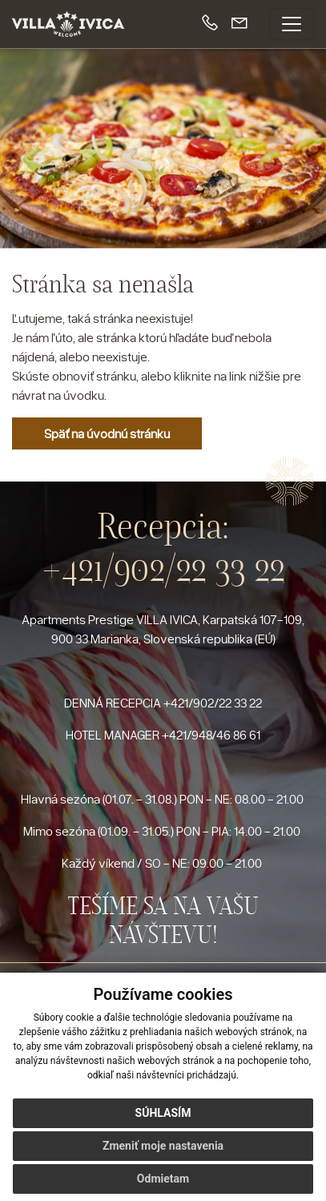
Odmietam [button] (163, 1178)
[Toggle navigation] (291, 24)
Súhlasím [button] (163, 1112)
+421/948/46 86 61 (211, 735)
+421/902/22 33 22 (163, 568)
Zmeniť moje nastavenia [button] (163, 1145)
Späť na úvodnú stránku (107, 433)
